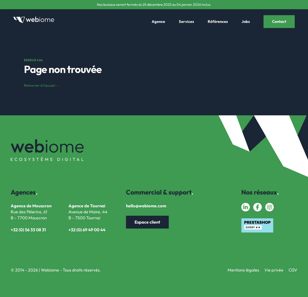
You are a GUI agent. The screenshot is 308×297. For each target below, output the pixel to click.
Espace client (147, 222)
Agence (158, 21)
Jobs (245, 21)
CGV (293, 270)
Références (218, 21)
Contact (279, 21)
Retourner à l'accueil (41, 85)
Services (186, 21)
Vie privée (273, 270)
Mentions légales (243, 270)
